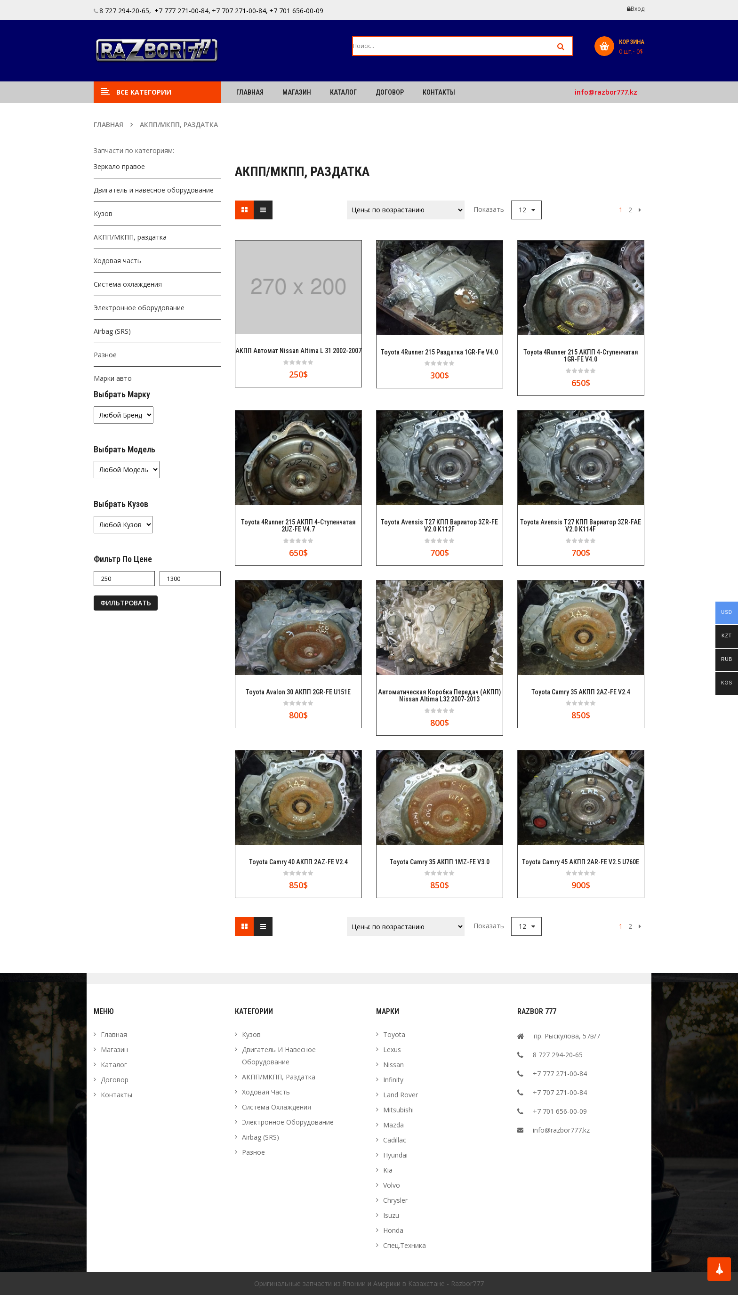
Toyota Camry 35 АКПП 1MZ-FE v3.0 (439, 862)
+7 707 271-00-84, (240, 10)
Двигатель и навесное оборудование (154, 189)
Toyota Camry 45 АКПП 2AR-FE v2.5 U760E (580, 862)
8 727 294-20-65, (125, 10)
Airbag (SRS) (112, 331)
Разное (105, 354)
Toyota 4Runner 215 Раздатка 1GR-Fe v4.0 (439, 352)
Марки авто (113, 378)
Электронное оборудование (139, 307)
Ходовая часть (117, 260)
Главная (108, 124)
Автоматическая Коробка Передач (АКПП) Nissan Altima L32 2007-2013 (439, 696)
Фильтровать (125, 602)
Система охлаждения (128, 284)
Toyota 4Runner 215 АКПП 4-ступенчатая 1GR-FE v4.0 (580, 356)
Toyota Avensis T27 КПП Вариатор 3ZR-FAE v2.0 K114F (580, 526)
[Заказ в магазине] (406, 210)
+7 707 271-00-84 (560, 1092)
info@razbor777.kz (606, 92)
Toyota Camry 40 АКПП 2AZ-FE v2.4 (298, 862)
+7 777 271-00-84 (560, 1073)
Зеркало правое (119, 166)
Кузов (103, 213)
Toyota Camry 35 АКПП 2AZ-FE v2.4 (580, 692)
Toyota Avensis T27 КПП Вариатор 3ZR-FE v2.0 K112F (439, 526)
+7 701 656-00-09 (296, 10)
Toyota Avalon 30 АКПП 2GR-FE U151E (298, 692)
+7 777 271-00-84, (181, 10)
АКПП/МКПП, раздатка (130, 237)
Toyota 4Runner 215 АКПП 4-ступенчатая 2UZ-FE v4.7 (298, 526)
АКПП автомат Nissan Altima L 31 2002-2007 (298, 350)
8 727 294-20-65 (558, 1054)
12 (522, 209)
